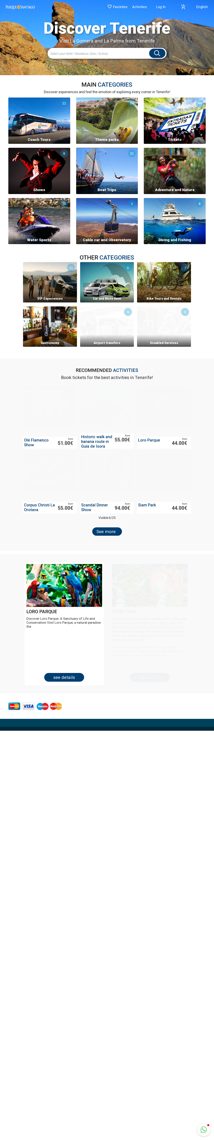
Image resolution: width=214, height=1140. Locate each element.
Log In (161, 7)
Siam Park (147, 517)
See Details (64, 689)
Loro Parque (149, 452)
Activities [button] (139, 7)
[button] (183, 7)
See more (106, 544)
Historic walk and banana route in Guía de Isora (96, 454)
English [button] (202, 7)
